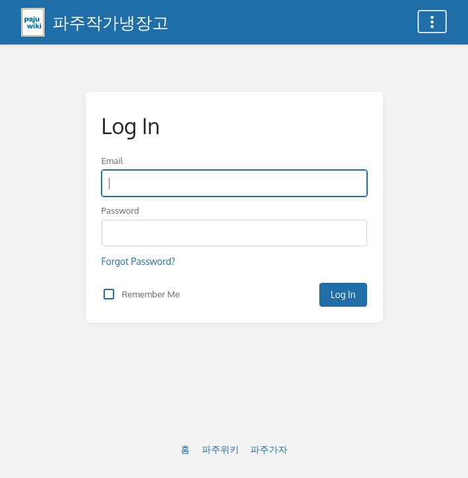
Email (112, 160)
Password (120, 210)
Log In (343, 294)
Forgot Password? (138, 261)
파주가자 (268, 449)
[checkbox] (109, 294)
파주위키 (220, 449)
